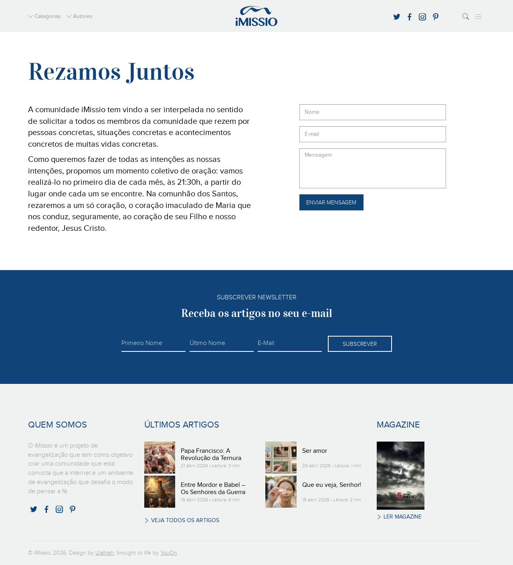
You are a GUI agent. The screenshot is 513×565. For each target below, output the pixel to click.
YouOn (168, 553)
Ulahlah (104, 553)
